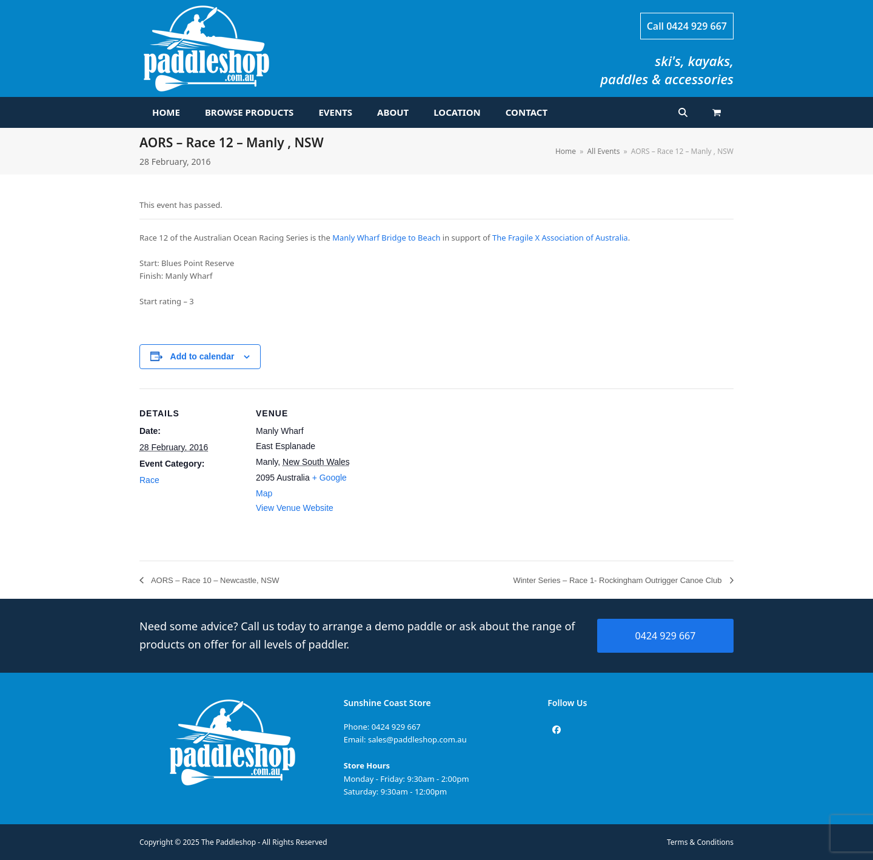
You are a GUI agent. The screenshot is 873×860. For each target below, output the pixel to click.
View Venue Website (294, 508)
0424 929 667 (696, 26)
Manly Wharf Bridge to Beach (386, 237)
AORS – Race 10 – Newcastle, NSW (214, 580)
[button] (716, 113)
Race (149, 480)
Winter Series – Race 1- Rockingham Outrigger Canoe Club (618, 580)
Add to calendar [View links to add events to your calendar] (202, 356)
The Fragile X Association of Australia (560, 237)
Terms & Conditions (700, 842)
